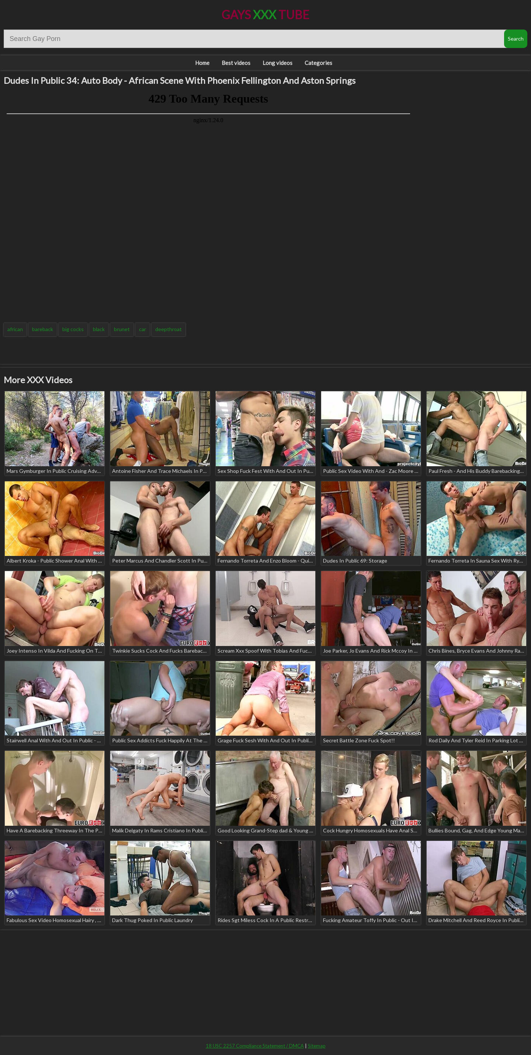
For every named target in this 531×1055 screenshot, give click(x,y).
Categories (318, 62)
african (15, 329)
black (99, 329)
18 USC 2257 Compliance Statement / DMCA (255, 1046)
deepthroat (168, 329)
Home (202, 62)
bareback (42, 329)
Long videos (277, 62)
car (142, 329)
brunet (122, 329)
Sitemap (317, 1046)
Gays (265, 14)
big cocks (73, 329)
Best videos (236, 62)
